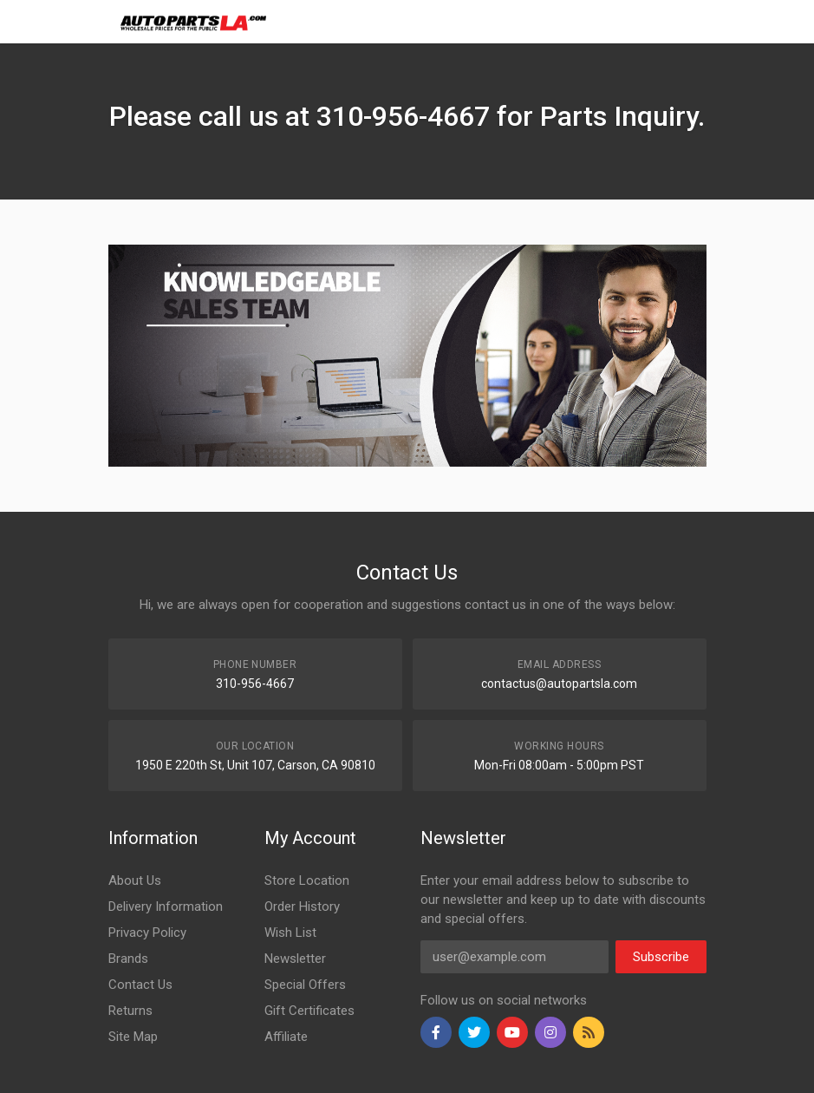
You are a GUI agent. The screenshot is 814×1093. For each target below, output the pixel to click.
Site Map (133, 1036)
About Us (134, 880)
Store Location (306, 880)
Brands (128, 958)
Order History (302, 906)
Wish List (290, 932)
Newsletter (295, 958)
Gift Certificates (309, 1010)
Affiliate (286, 1036)
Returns (130, 1010)
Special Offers (305, 984)
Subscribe (661, 957)
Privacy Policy (147, 932)
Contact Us (140, 984)
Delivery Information (165, 906)
